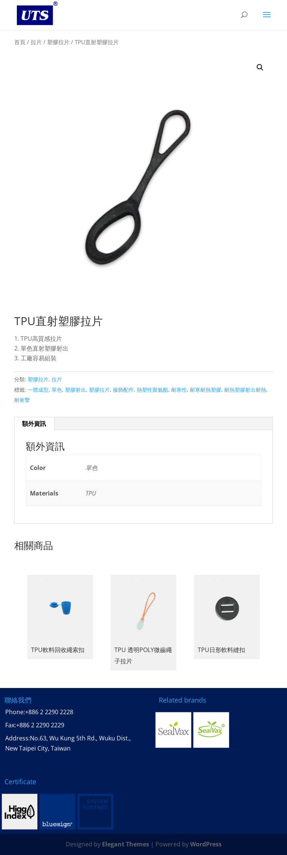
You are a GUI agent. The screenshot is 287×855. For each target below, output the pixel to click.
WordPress (206, 844)
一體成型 (38, 389)
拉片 (36, 42)
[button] (260, 67)
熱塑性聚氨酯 (152, 389)
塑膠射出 (75, 389)
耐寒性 (179, 389)
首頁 (19, 42)
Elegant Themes (125, 844)
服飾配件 (123, 389)
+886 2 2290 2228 (49, 712)
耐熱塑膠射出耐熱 (245, 389)
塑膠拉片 (58, 42)
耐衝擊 (22, 399)
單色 (57, 389)
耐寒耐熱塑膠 (205, 389)
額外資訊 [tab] (34, 423)
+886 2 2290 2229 (40, 725)
